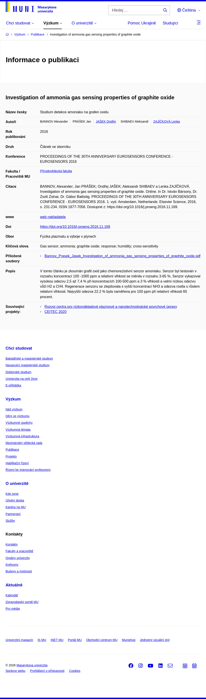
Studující (170, 23)
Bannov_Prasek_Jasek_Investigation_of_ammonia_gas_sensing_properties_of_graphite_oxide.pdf (122, 256)
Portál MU (75, 640)
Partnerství (13, 514)
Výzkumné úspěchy (19, 422)
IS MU (42, 640)
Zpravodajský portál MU (22, 602)
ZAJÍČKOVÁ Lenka (166, 121)
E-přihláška (13, 385)
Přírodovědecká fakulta (56, 171)
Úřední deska (15, 500)
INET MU (57, 640)
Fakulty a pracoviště (19, 551)
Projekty (11, 456)
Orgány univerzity (18, 558)
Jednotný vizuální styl (155, 640)
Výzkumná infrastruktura (22, 436)
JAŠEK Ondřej (106, 121)
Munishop (128, 640)
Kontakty (12, 544)
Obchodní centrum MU (101, 640)
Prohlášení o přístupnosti (47, 671)
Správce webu (15, 671)
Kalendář (12, 595)
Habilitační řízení (17, 463)
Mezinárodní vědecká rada (24, 443)
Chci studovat (19, 348)
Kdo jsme (12, 494)
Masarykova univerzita (31, 665)
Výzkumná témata (18, 429)
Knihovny (12, 564)
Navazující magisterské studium (28, 365)
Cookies (75, 671)
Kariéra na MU (16, 507)
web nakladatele (53, 217)
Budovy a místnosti (19, 571)
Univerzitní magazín (19, 640)
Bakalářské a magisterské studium (29, 358)
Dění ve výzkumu (17, 416)
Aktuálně (14, 585)
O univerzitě (17, 483)
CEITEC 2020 (55, 312)
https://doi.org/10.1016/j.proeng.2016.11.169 (75, 227)
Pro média (13, 608)
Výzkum (13, 399)
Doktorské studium (18, 372)
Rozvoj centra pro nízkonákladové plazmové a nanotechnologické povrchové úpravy (110, 307)
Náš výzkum (14, 409)
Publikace (12, 449)
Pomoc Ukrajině (142, 23)
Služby (10, 520)
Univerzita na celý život (21, 378)
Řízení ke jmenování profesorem (28, 470)
